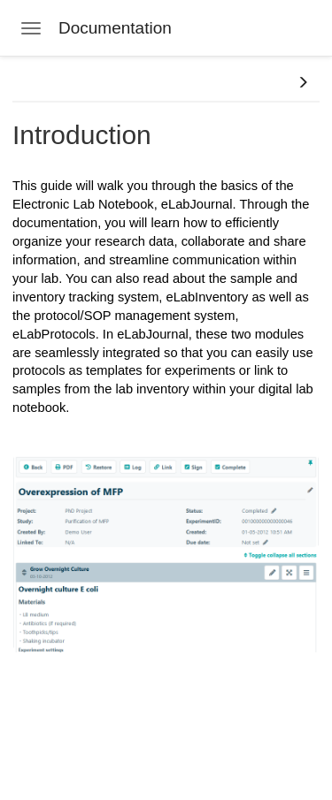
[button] (303, 83)
